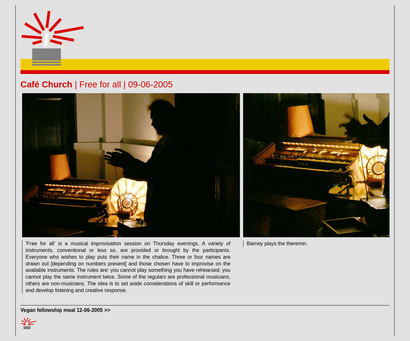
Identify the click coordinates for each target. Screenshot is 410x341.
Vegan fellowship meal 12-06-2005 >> (65, 310)
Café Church (46, 84)
